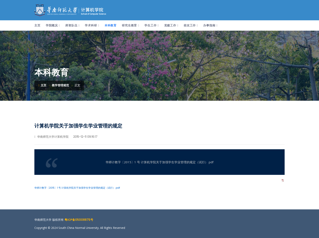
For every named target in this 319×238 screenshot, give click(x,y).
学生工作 (150, 25)
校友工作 (190, 25)
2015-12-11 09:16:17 (84, 137)
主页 (37, 25)
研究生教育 (129, 25)
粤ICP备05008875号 (78, 220)
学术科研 (91, 25)
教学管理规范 (60, 85)
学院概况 (52, 25)
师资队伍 (71, 25)
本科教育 (111, 25)
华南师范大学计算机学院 (51, 137)
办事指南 (209, 25)
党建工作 (170, 25)
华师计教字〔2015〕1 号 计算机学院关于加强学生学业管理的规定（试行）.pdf (77, 187)
